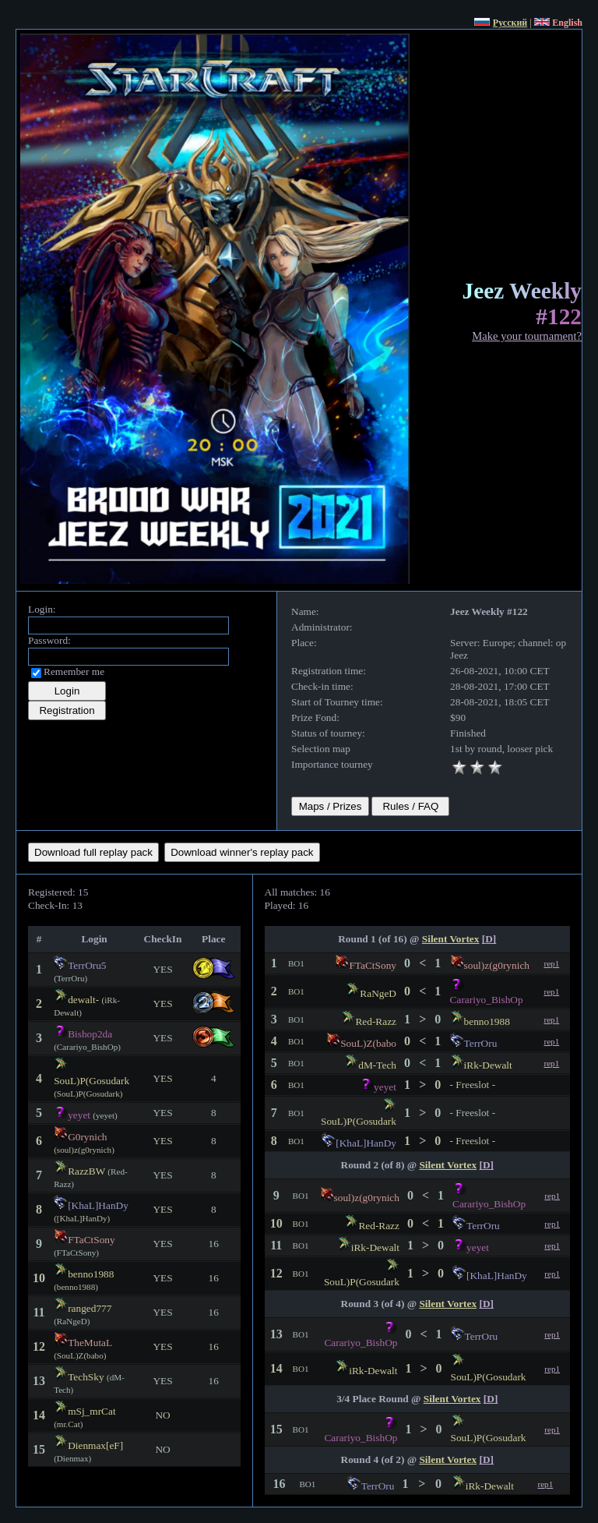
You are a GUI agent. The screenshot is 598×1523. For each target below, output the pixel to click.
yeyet (79, 1115)
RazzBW (86, 1171)
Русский (510, 22)
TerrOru (481, 1043)
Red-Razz (375, 1021)
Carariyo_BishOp (486, 999)
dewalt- (83, 999)
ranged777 (89, 1308)
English (567, 22)
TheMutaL (90, 1342)
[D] (489, 939)
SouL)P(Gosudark (91, 1081)
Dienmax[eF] (95, 1445)
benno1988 (91, 1274)
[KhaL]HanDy (98, 1205)
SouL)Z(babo (368, 1043)
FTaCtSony (91, 1240)
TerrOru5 (87, 965)
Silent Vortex (451, 939)
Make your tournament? (527, 336)
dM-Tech (377, 1065)
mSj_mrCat (91, 1411)
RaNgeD (378, 993)
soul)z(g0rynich (496, 965)
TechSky (86, 1377)
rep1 (551, 963)
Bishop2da (90, 1034)
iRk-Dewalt (488, 1065)
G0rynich (87, 1137)
